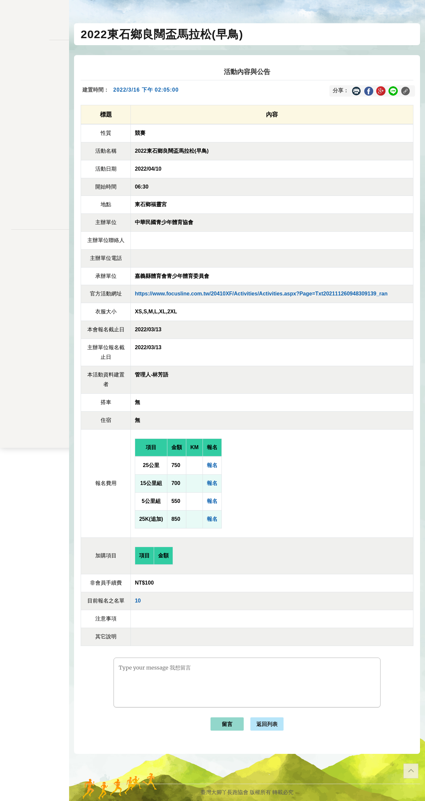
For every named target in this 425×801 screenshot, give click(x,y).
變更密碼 (34, 127)
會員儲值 (34, 113)
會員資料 (34, 141)
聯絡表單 (34, 257)
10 (138, 600)
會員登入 (34, 207)
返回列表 (267, 724)
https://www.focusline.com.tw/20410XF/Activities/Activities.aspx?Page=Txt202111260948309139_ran (261, 293)
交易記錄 (34, 154)
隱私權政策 (34, 247)
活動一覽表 (34, 65)
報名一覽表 (34, 99)
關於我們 (34, 189)
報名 (212, 465)
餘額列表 (34, 168)
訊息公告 (34, 78)
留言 (227, 724)
